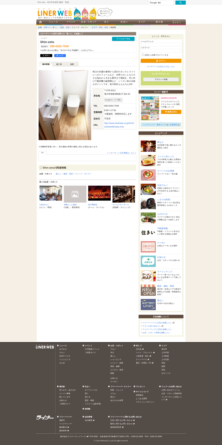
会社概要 (88, 420)
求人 (138, 346)
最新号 (62, 420)
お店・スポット (44, 27)
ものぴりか (162, 214)
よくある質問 (141, 399)
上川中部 (165, 353)
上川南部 (165, 356)
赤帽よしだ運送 (70, 205)
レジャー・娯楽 (116, 363)
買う (86, 393)
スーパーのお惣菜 (165, 171)
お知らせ (161, 257)
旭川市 (164, 349)
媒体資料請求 (115, 427)
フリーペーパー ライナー (120, 387)
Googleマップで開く (113, 100)
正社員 (138, 349)
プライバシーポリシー (145, 402)
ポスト (46, 55)
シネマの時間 (163, 199)
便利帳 (87, 409)
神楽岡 (113, 27)
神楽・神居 (103, 27)
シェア (60, 55)
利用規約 (139, 395)
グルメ (62, 353)
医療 (112, 373)
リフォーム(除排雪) (93, 404)
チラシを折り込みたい (152, 326)
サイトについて (142, 392)
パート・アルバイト (144, 353)
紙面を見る (171, 112)
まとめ (62, 363)
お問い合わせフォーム (170, 390)
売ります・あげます (67, 390)
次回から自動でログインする (155, 55)
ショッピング (64, 359)
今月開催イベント (92, 349)
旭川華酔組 (92, 205)
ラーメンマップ (164, 271)
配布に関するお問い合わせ (121, 424)
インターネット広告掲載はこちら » (121, 153)
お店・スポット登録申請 (171, 393)
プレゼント (140, 387)
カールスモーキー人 (121, 205)
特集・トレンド (116, 390)
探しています (64, 397)
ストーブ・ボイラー (80, 27)
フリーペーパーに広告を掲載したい (157, 323)
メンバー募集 (64, 393)
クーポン (161, 243)
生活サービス (64, 356)
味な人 (160, 142)
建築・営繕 (65, 27)
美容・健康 (115, 366)
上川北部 (165, 359)
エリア (94, 27)
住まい (87, 387)
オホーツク (166, 373)
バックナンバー (149, 125)
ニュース (63, 346)
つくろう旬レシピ (165, 156)
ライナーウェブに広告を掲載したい (157, 329)
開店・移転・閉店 (165, 286)
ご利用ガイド (90, 353)
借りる (87, 397)
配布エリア (161, 125)
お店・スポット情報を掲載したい (156, 333)
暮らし (55, 27)
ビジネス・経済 (116, 370)
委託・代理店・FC (143, 363)
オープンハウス (91, 390)
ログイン (161, 61)
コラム (113, 393)
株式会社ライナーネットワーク (73, 436)
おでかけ (63, 349)
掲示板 (62, 387)
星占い (160, 300)
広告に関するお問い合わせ (121, 420)
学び (112, 353)
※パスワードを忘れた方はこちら (161, 66)
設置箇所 (173, 125)
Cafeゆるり (44, 205)
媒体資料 (63, 431)
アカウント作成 (161, 79)
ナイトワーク (141, 359)
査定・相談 (89, 400)
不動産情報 (162, 228)
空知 (163, 363)
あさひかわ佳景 (116, 400)
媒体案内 (63, 427)
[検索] (160, 2)
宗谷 (163, 370)
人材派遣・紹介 (142, 356)
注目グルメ (162, 185)
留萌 (163, 366)
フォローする (123, 39)
